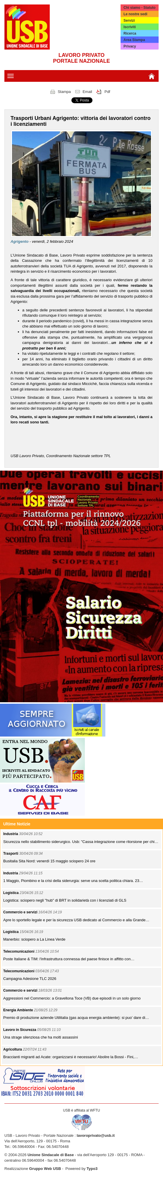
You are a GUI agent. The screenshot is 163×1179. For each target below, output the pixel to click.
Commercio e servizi (20, 912)
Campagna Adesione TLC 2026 (29, 978)
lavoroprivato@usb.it (96, 1135)
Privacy (129, 46)
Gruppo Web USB (45, 1168)
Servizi (129, 20)
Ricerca (129, 33)
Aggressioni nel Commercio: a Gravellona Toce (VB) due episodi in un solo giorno (71, 998)
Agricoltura (13, 1049)
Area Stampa (134, 40)
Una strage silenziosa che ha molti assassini (40, 1037)
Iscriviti (129, 27)
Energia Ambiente (18, 1010)
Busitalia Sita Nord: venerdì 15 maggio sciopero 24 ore (49, 861)
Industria (11, 834)
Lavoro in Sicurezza (20, 1030)
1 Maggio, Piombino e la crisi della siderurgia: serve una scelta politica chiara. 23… (73, 880)
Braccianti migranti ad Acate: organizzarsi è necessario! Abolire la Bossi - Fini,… (70, 1057)
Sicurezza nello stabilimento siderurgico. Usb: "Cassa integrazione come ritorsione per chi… (80, 841)
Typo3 (92, 1168)
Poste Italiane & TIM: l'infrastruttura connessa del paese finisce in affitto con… (69, 959)
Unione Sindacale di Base (51, 1155)
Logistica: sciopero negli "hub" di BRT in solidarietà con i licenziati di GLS (64, 900)
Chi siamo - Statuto (139, 8)
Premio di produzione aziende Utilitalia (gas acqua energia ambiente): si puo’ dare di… (76, 1017)
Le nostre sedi (135, 14)
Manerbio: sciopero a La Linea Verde (34, 939)
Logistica (11, 893)
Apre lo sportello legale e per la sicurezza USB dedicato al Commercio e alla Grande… (76, 920)
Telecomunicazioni (19, 951)
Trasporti (11, 853)
